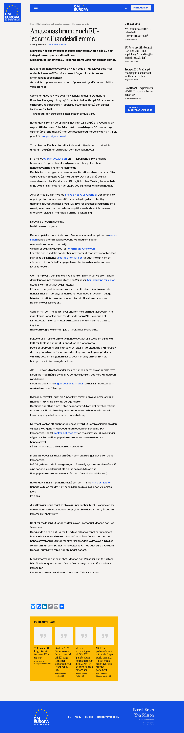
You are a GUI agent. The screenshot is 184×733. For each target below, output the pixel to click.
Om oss (89, 717)
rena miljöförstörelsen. (81, 248)
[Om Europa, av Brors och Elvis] (12, 12)
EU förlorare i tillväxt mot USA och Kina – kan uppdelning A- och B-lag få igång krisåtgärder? (139, 52)
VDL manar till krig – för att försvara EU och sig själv (42, 652)
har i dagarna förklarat (101, 280)
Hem (32, 24)
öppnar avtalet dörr (55, 158)
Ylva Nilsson (144, 715)
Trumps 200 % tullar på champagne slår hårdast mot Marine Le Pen (138, 73)
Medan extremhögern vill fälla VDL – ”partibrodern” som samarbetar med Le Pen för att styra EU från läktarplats (84, 658)
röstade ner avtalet (70, 257)
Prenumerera (140, 8)
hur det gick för (101, 482)
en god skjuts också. (54, 136)
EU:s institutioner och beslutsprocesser (53, 24)
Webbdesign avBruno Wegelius (148, 724)
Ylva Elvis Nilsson (57, 45)
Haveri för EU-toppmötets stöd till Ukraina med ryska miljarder (139, 91)
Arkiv (78, 717)
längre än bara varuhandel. (81, 194)
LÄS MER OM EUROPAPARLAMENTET (140, 109)
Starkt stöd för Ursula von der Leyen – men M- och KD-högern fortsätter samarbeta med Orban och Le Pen (63, 658)
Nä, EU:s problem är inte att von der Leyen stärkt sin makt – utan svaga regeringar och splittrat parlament (105, 658)
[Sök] (126, 8)
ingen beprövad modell (69, 383)
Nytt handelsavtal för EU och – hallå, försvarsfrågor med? (138, 32)
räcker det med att (66, 433)
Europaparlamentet (80, 24)
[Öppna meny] (36, 8)
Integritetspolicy (108, 717)
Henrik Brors (40, 661)
